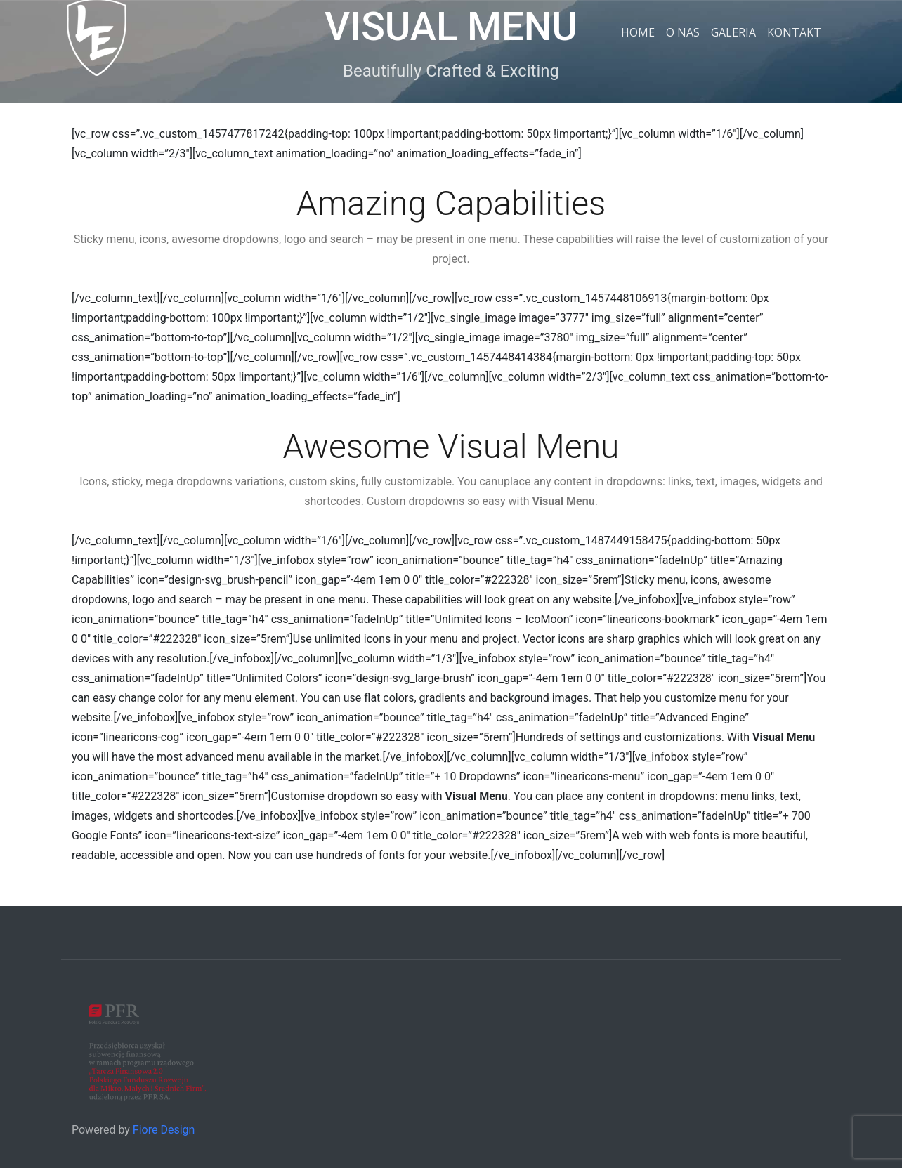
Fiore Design (164, 1129)
